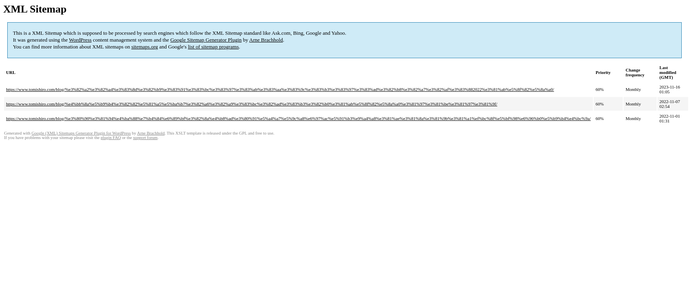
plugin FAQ (111, 137)
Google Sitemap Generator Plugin (206, 40)
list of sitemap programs (213, 47)
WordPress (80, 40)
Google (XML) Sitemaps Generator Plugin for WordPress (81, 133)
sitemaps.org (144, 47)
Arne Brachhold (266, 40)
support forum (145, 137)
